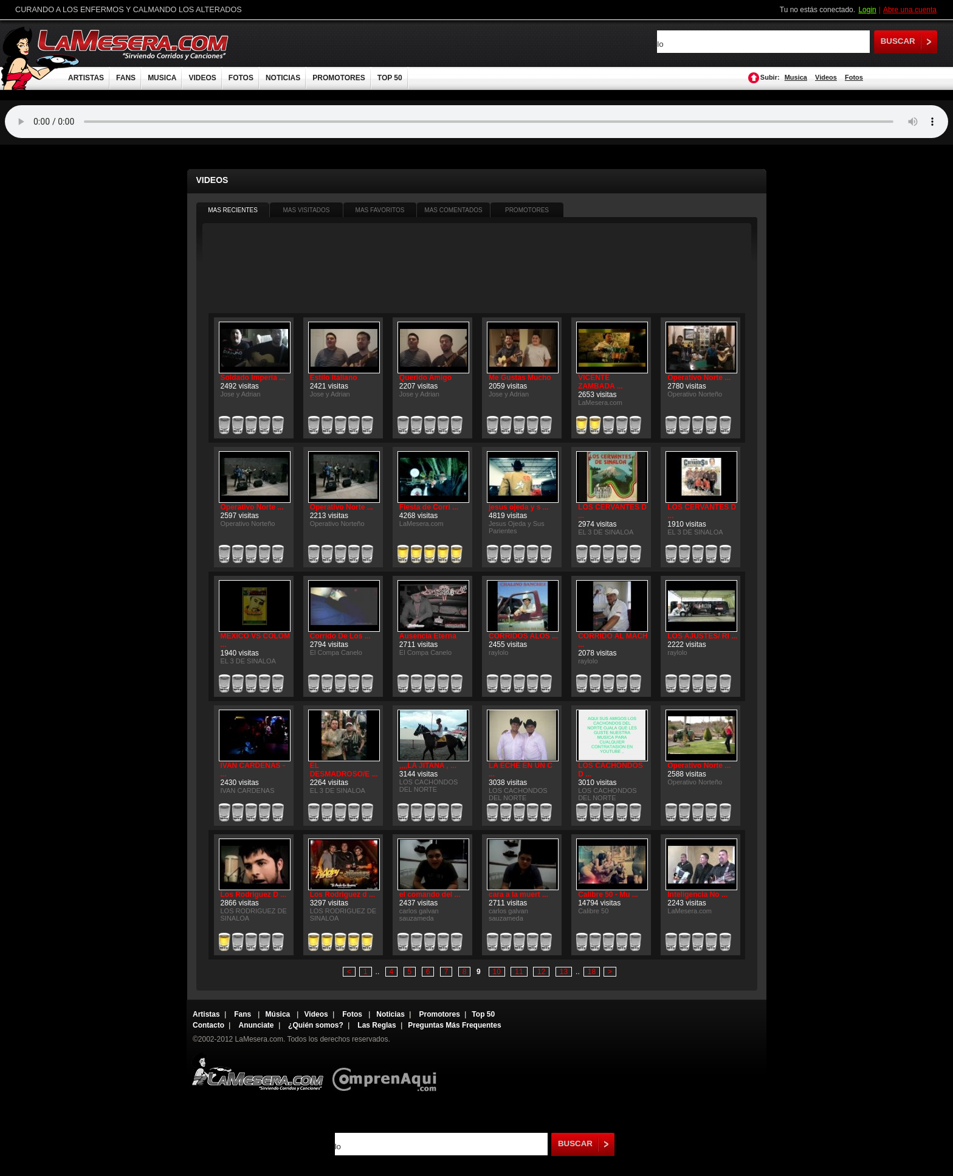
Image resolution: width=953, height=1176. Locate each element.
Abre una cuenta (910, 9)
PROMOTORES (338, 78)
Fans (243, 1014)
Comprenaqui (387, 1071)
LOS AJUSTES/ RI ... (702, 636)
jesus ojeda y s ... (519, 507)
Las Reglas (376, 1025)
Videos (826, 77)
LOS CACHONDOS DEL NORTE (428, 785)
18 (592, 971)
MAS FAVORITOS (380, 210)
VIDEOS (202, 78)
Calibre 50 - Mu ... (608, 894)
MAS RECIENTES (233, 210)
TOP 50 (389, 78)
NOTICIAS (283, 78)
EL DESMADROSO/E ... (344, 769)
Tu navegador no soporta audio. (476, 121)
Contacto (208, 1025)
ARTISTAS (86, 78)
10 (497, 971)
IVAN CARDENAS (248, 790)
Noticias (390, 1014)
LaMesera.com (133, 44)
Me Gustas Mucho (520, 377)
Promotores (439, 1014)
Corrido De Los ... (340, 636)
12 (541, 971)
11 (519, 971)
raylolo (498, 652)
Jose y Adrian (241, 394)
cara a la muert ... (518, 894)
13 (564, 971)
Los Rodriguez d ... (342, 894)
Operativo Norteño (694, 394)
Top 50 (483, 1014)
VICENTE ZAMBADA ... (600, 381)
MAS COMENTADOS (453, 210)
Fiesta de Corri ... (428, 507)
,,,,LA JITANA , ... (427, 765)
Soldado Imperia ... (253, 377)
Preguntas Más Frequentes (454, 1025)
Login (867, 9)
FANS (126, 78)
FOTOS (241, 78)
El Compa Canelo (336, 652)
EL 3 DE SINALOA (605, 532)
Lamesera (257, 1071)
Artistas (206, 1014)
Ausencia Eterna (427, 636)
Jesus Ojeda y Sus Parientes (517, 527)
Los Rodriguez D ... (254, 894)
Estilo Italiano (333, 377)
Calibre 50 (593, 911)
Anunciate (256, 1025)
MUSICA (162, 78)
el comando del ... (430, 894)
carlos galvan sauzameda (419, 914)
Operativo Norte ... (699, 377)
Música (279, 1014)
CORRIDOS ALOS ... (523, 636)
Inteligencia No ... (697, 894)
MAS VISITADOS (306, 210)
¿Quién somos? (315, 1025)
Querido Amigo (425, 377)
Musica (796, 77)
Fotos (854, 77)
